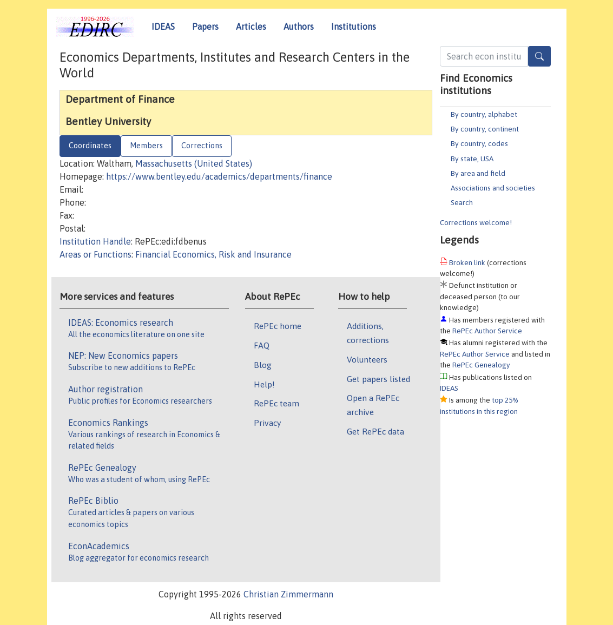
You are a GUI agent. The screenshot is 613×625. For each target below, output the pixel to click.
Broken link (467, 262)
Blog (263, 365)
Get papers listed (378, 379)
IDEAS (163, 26)
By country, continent (485, 128)
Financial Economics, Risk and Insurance (213, 254)
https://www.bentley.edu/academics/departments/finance (219, 176)
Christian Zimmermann (288, 594)
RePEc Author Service (487, 330)
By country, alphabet (484, 114)
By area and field (478, 173)
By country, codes (479, 143)
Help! (264, 384)
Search (462, 202)
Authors (299, 26)
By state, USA (472, 158)
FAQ (261, 345)
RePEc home (277, 326)
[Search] (539, 56)
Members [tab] (146, 145)
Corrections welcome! (476, 222)
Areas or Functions (95, 254)
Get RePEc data (375, 431)
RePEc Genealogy (481, 364)
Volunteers (367, 359)
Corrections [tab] (201, 145)
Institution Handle (95, 241)
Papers (205, 26)
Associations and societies (493, 187)
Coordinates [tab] (90, 145)
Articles (251, 26)
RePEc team (276, 403)
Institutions (353, 26)
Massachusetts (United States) (193, 163)
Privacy (267, 422)
